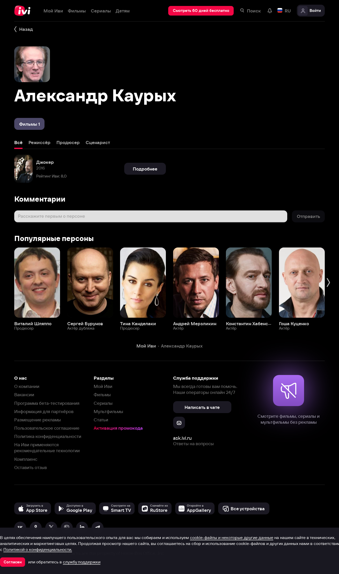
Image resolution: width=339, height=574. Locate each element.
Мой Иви (103, 386)
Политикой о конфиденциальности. (37, 549)
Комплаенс (25, 459)
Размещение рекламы (37, 419)
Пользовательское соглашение (46, 428)
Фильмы (102, 394)
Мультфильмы (108, 411)
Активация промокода (118, 428)
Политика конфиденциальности (47, 436)
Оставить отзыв (30, 467)
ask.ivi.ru (182, 438)
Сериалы (103, 403)
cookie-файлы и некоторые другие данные (231, 537)
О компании (26, 386)
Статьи (101, 419)
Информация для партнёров (43, 411)
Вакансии (24, 394)
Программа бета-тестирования (46, 403)
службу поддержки (81, 561)
